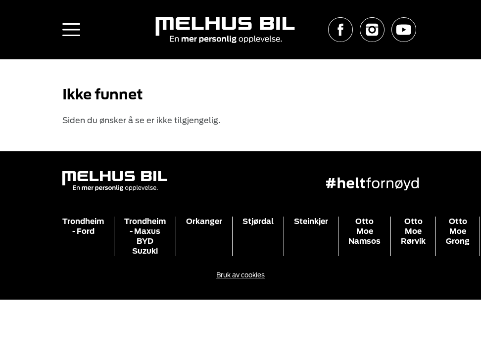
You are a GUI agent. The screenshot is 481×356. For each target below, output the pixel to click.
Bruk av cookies (240, 275)
